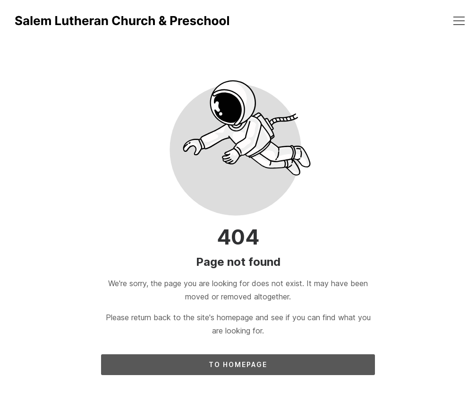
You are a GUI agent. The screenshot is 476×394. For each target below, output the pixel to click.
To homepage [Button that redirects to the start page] (238, 364)
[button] (459, 20)
